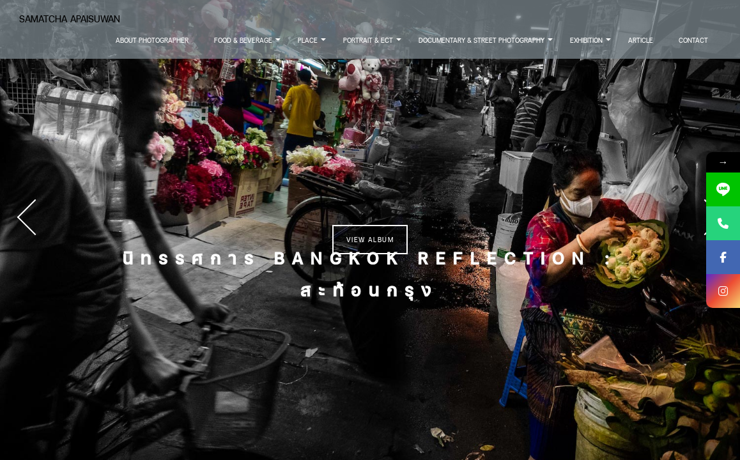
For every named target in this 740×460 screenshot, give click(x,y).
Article (640, 40)
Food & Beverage (248, 44)
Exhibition (591, 44)
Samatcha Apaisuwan (69, 19)
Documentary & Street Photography (487, 44)
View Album (370, 239)
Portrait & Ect (373, 44)
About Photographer (152, 40)
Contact (693, 40)
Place (313, 44)
